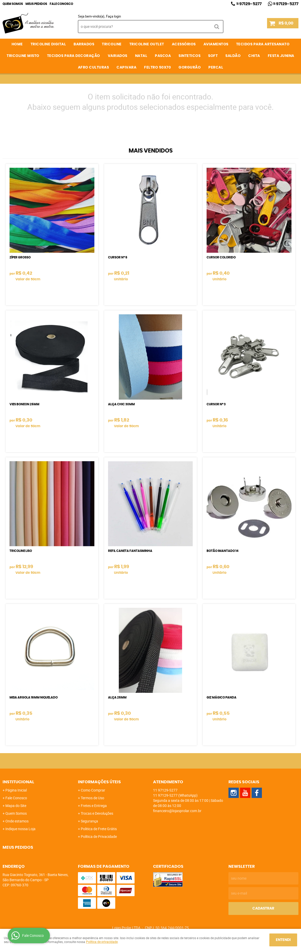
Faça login (113, 16)
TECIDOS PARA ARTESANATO (263, 44)
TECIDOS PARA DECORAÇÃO (73, 56)
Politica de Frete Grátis (99, 828)
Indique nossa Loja (20, 828)
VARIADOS (117, 56)
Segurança (89, 821)
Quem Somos (13, 3)
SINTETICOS (189, 56)
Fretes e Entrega (94, 805)
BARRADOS (84, 44)
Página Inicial (16, 790)
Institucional (18, 782)
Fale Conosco (61, 3)
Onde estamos (17, 821)
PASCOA (163, 56)
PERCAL (215, 67)
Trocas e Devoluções (97, 813)
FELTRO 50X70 (157, 67)
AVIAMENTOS (215, 44)
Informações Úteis (99, 782)
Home (17, 44)
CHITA (254, 56)
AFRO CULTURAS (93, 67)
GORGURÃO (190, 67)
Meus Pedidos (36, 3)
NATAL (141, 56)
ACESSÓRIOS (184, 44)
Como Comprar (93, 790)
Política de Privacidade (99, 836)
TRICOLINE (112, 44)
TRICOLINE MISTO (23, 56)
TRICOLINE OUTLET (146, 44)
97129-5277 (249, 4)
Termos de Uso (92, 797)
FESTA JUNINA (281, 56)
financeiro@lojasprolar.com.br (177, 810)
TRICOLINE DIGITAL (48, 44)
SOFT (213, 56)
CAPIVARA (126, 67)
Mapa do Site (15, 805)
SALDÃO (233, 56)
